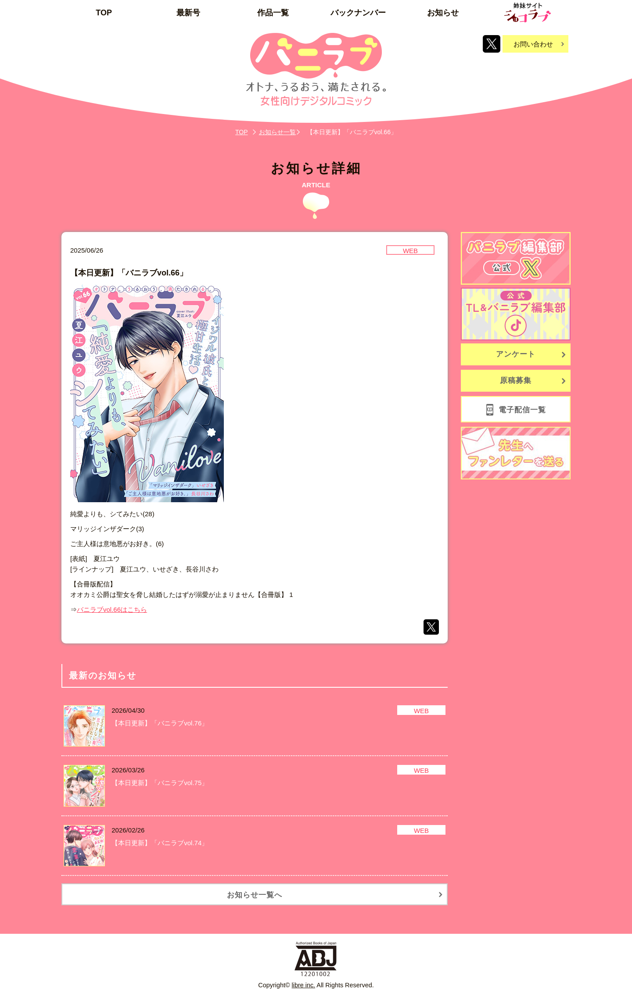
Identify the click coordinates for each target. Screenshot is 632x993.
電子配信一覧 (522, 410)
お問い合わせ (533, 44)
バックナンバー (358, 12)
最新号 (188, 12)
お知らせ (443, 12)
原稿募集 (515, 380)
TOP (104, 12)
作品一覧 (273, 12)
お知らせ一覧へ (254, 895)
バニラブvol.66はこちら (112, 609)
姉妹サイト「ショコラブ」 (527, 12)
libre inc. (304, 985)
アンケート (515, 354)
